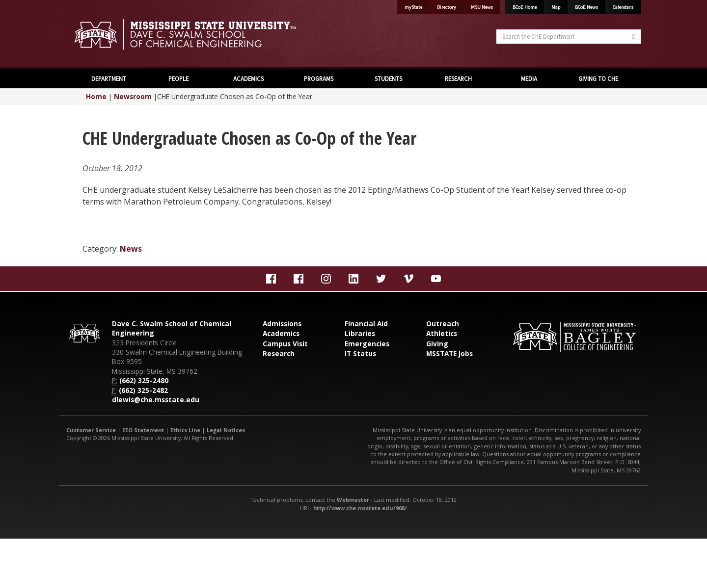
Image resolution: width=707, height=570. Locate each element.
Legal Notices (226, 430)
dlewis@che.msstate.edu (155, 399)
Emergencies (367, 343)
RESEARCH (458, 78)
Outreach (442, 323)
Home (96, 96)
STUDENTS (388, 78)
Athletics (441, 333)
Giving (437, 343)
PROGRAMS (318, 78)
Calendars (623, 7)
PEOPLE (178, 78)
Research (279, 353)
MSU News (482, 7)
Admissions (282, 323)
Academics (281, 333)
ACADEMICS (248, 78)
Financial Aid (366, 323)
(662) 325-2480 (143, 380)
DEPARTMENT (108, 78)
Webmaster (353, 499)
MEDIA (528, 78)
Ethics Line (185, 430)
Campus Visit (285, 343)
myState (413, 7)
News (131, 248)
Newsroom (133, 96)
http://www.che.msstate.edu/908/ (360, 508)
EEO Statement (143, 430)
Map (555, 7)
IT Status (360, 353)
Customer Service (91, 430)
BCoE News (586, 7)
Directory (446, 7)
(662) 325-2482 (143, 390)
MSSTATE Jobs (449, 353)
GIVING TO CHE (598, 78)
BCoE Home (525, 7)
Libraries (360, 333)
